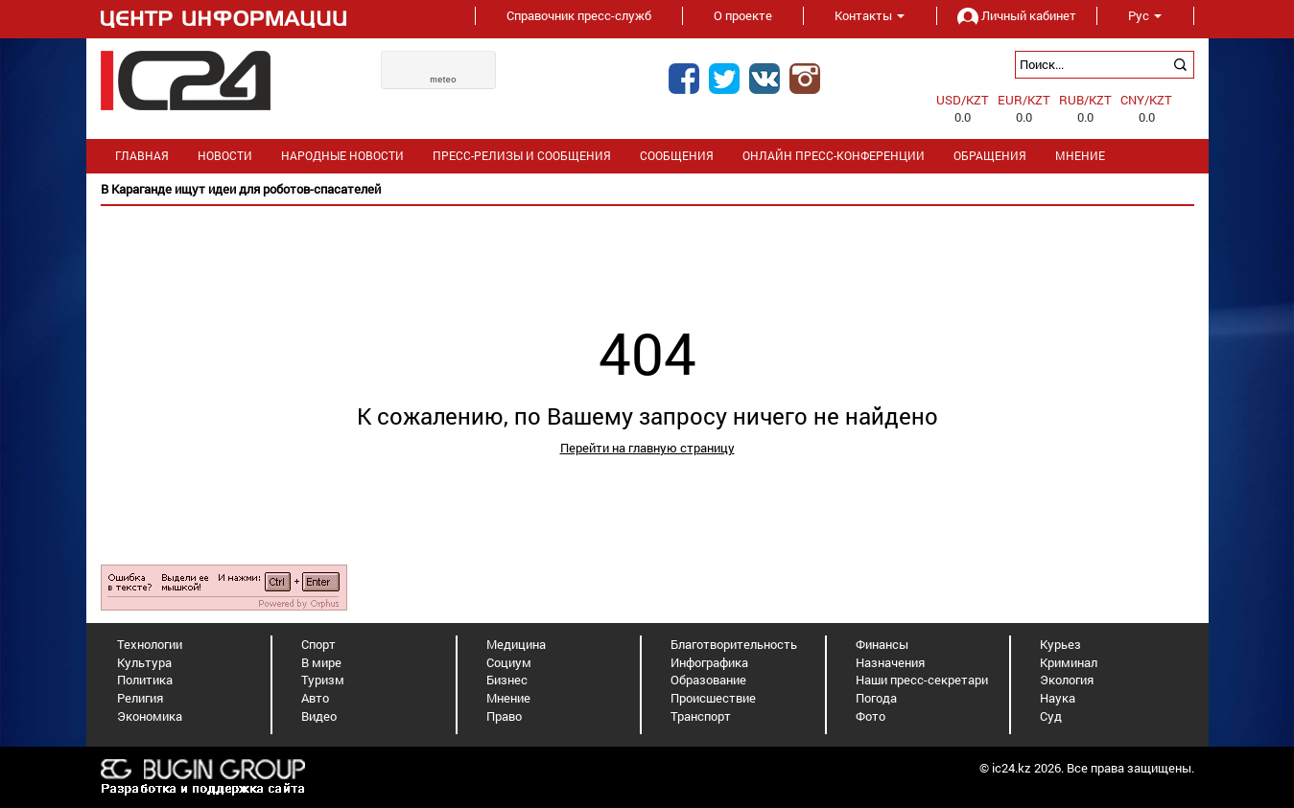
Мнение (1080, 156)
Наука (1057, 697)
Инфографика (709, 662)
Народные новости (342, 156)
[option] (647, 189)
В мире (321, 662)
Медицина (516, 644)
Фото (870, 716)
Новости (225, 156)
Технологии (149, 644)
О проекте (743, 15)
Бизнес (507, 679)
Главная (142, 156)
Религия (140, 697)
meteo (443, 79)
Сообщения (677, 156)
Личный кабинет (1016, 15)
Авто (315, 697)
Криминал (1068, 662)
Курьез (1060, 644)
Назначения (890, 662)
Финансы (882, 644)
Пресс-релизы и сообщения (522, 156)
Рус (1145, 15)
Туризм (322, 679)
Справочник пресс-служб (578, 15)
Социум (508, 662)
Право (504, 716)
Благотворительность (734, 644)
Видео (319, 716)
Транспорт (701, 716)
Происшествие (713, 697)
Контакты (870, 15)
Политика (145, 679)
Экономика (149, 716)
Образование (708, 679)
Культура (144, 662)
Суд (1051, 716)
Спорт (318, 644)
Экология (1067, 679)
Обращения (989, 156)
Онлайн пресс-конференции (833, 156)
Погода (876, 697)
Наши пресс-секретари (922, 679)
